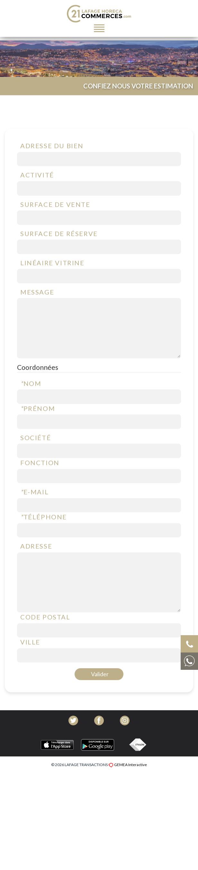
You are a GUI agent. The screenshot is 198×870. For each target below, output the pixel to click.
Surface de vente (55, 221)
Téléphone (43, 533)
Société (35, 454)
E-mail (34, 508)
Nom (30, 400)
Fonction (39, 479)
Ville (30, 658)
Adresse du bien (52, 162)
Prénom (37, 425)
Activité (37, 191)
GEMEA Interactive (130, 764)
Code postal (45, 633)
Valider (100, 690)
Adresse (36, 563)
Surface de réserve (59, 250)
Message (37, 308)
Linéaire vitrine (52, 279)
